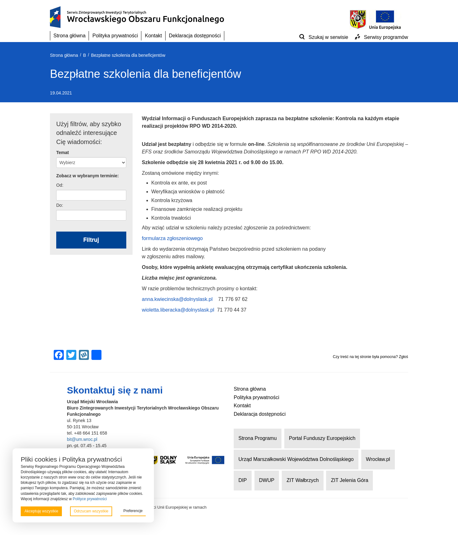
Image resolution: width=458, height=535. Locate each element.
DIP (242, 480)
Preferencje (133, 511)
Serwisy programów (386, 37)
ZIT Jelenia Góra (349, 480)
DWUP (267, 480)
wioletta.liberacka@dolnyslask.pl (178, 310)
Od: (59, 185)
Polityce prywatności (90, 499)
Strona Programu (257, 438)
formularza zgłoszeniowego (172, 238)
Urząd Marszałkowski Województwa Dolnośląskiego (296, 459)
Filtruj (91, 240)
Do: (59, 205)
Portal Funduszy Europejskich (322, 438)
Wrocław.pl (378, 459)
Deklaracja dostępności (195, 35)
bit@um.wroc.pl (82, 439)
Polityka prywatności (115, 35)
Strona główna (69, 35)
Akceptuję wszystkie (41, 511)
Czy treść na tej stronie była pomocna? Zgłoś (370, 357)
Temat (62, 152)
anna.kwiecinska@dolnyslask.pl (177, 299)
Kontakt (153, 35)
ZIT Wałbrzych (302, 480)
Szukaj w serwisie (328, 37)
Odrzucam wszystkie (91, 511)
